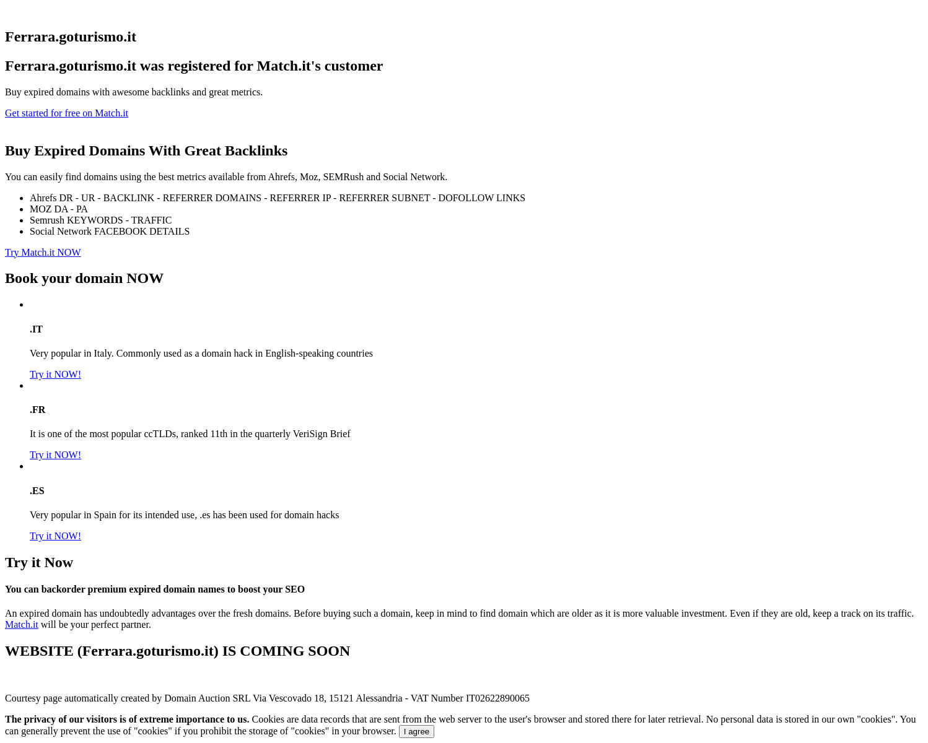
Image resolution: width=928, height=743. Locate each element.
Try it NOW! (55, 374)
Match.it (21, 624)
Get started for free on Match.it (66, 113)
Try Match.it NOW (43, 252)
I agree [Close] (417, 731)
